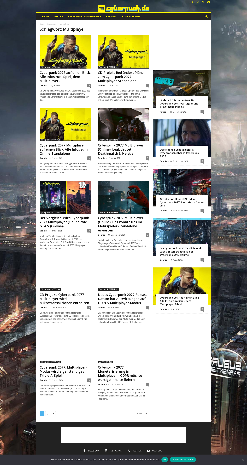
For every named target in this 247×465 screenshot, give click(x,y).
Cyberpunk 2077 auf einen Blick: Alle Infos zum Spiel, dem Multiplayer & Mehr (179, 301)
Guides (58, 16)
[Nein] (242, 459)
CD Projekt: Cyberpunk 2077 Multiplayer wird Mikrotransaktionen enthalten (64, 298)
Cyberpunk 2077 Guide (50, 67)
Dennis (43, 85)
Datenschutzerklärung (183, 459)
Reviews (111, 16)
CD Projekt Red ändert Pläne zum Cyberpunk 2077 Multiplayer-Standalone (121, 76)
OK (164, 459)
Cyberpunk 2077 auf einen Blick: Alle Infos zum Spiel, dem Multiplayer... (65, 76)
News (45, 16)
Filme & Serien (131, 16)
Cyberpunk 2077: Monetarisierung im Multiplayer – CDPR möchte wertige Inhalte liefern (120, 373)
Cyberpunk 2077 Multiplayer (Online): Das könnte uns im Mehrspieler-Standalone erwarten (120, 224)
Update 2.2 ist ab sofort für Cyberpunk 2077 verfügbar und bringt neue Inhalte (179, 103)
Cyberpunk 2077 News (108, 67)
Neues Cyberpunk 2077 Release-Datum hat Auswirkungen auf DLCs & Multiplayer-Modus (123, 298)
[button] (206, 16)
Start (42, 24)
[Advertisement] (182, 45)
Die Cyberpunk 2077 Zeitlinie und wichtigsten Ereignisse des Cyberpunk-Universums (180, 251)
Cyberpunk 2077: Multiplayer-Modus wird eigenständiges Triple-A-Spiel (63, 371)
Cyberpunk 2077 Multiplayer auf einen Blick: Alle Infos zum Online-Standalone (64, 149)
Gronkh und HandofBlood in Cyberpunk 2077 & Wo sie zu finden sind (182, 202)
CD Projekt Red (105, 362)
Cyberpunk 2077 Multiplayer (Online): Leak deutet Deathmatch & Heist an (120, 149)
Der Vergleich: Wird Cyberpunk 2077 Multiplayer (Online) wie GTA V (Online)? (64, 222)
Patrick (101, 384)
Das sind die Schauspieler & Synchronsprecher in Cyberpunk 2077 (179, 153)
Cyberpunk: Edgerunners (84, 16)
